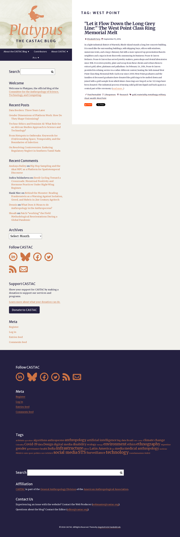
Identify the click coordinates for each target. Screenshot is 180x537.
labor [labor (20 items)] (86, 449)
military (161, 94)
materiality (142, 94)
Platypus (36, 30)
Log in (12, 332)
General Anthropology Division (58, 489)
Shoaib (13, 213)
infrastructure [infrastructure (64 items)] (69, 448)
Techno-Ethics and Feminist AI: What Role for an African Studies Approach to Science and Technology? (35, 127)
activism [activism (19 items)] (20, 440)
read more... (117, 88)
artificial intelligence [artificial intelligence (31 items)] (102, 440)
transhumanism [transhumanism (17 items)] (136, 453)
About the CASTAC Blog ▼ (16, 51)
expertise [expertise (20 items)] (166, 444)
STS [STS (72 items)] (82, 452)
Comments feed (18, 342)
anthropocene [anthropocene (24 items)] (56, 440)
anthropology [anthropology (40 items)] (75, 440)
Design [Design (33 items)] (48, 444)
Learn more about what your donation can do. (34, 301)
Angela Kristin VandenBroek (109, 527)
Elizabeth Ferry (93, 39)
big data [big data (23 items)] (121, 440)
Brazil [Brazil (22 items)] (130, 440)
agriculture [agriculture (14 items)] (28, 441)
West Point (101, 98)
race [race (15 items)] (43, 453)
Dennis (13, 204)
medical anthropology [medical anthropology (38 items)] (141, 448)
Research (124, 94)
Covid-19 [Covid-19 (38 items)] (30, 444)
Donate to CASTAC (24, 310)
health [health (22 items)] (43, 448)
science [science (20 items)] (49, 453)
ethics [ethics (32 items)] (131, 444)
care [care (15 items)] (135, 441)
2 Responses (110, 94)
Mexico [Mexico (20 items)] (19, 453)
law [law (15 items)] (113, 449)
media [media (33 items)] (119, 448)
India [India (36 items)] (52, 448)
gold (134, 94)
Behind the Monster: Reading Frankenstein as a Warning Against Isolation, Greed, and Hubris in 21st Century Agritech (37, 196)
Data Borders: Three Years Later (27, 110)
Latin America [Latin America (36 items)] (100, 448)
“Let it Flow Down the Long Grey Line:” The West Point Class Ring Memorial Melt (119, 28)
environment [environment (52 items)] (115, 444)
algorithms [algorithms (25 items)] (40, 440)
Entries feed (16, 337)
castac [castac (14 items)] (140, 441)
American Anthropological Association (106, 489)
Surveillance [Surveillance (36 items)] (95, 453)
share (89, 104)
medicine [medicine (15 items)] (163, 449)
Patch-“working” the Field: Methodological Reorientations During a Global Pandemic (34, 216)
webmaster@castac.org (105, 504)
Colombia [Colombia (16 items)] (20, 445)
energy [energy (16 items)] (100, 445)
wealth (93, 98)
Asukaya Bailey (17, 166)
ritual (86, 98)
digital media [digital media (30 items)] (63, 444)
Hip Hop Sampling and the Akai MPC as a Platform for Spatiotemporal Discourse (35, 169)
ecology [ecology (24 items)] (91, 444)
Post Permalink (94, 94)
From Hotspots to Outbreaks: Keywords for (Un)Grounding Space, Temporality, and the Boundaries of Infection (34, 139)
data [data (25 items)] (40, 444)
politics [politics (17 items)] (37, 453)
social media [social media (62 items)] (65, 452)
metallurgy (153, 94)
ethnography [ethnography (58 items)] (148, 444)
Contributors (40, 51)
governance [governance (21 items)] (33, 448)
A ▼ (36, 57)
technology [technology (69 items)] (117, 452)
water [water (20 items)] (147, 453)
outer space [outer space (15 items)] (28, 453)
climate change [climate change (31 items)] (154, 440)
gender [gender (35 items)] (21, 448)
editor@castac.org (77, 509)
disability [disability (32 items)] (79, 444)
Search (14, 71)
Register (14, 327)
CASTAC (20, 489)
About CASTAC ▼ (59, 51)
